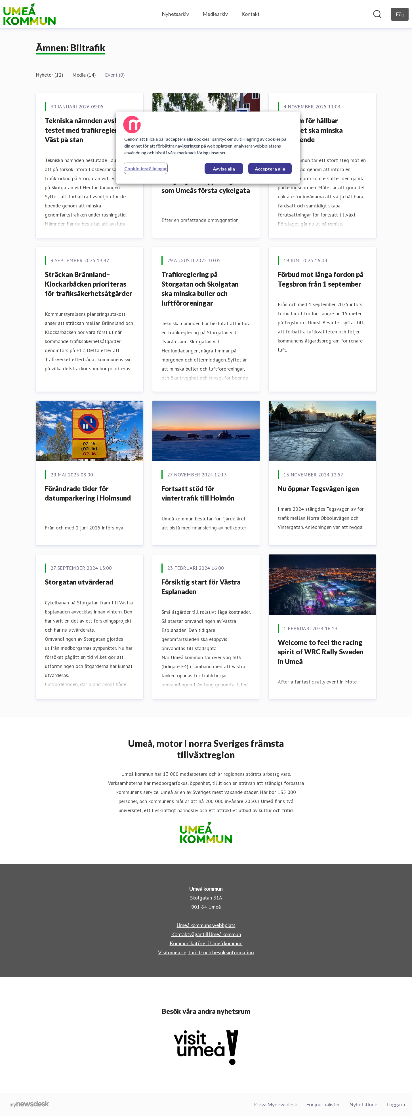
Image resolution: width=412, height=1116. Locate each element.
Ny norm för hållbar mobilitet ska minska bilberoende (310, 130)
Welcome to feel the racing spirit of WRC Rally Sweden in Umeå (320, 651)
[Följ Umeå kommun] (400, 14)
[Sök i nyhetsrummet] (377, 14)
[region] (208, 148)
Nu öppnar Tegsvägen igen (318, 488)
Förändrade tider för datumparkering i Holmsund (88, 493)
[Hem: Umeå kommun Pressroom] (29, 14)
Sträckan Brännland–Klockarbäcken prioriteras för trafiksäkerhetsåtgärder (88, 283)
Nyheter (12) (49, 75)
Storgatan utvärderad (79, 582)
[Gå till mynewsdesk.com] (29, 1104)
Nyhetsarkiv (175, 14)
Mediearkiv (215, 14)
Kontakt (250, 14)
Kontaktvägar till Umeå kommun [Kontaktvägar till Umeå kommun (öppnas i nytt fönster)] (206, 934)
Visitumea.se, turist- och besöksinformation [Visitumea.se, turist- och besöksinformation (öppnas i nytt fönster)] (206, 952)
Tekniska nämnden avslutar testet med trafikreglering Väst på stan (87, 130)
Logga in (395, 1104)
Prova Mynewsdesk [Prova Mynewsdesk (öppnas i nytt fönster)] (275, 1104)
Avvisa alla (224, 168)
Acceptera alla (270, 168)
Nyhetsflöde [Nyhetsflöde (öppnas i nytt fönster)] (363, 1104)
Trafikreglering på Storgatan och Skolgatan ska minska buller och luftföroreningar (200, 288)
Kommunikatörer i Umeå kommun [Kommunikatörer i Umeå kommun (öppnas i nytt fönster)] (206, 943)
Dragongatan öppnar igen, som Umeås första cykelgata (205, 186)
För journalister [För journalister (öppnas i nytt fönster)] (323, 1104)
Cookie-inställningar (145, 168)
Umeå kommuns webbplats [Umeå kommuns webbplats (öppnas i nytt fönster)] (206, 925)
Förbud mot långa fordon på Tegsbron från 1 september (320, 279)
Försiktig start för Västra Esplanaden (201, 587)
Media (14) (84, 75)
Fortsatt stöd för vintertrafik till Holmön (197, 493)
